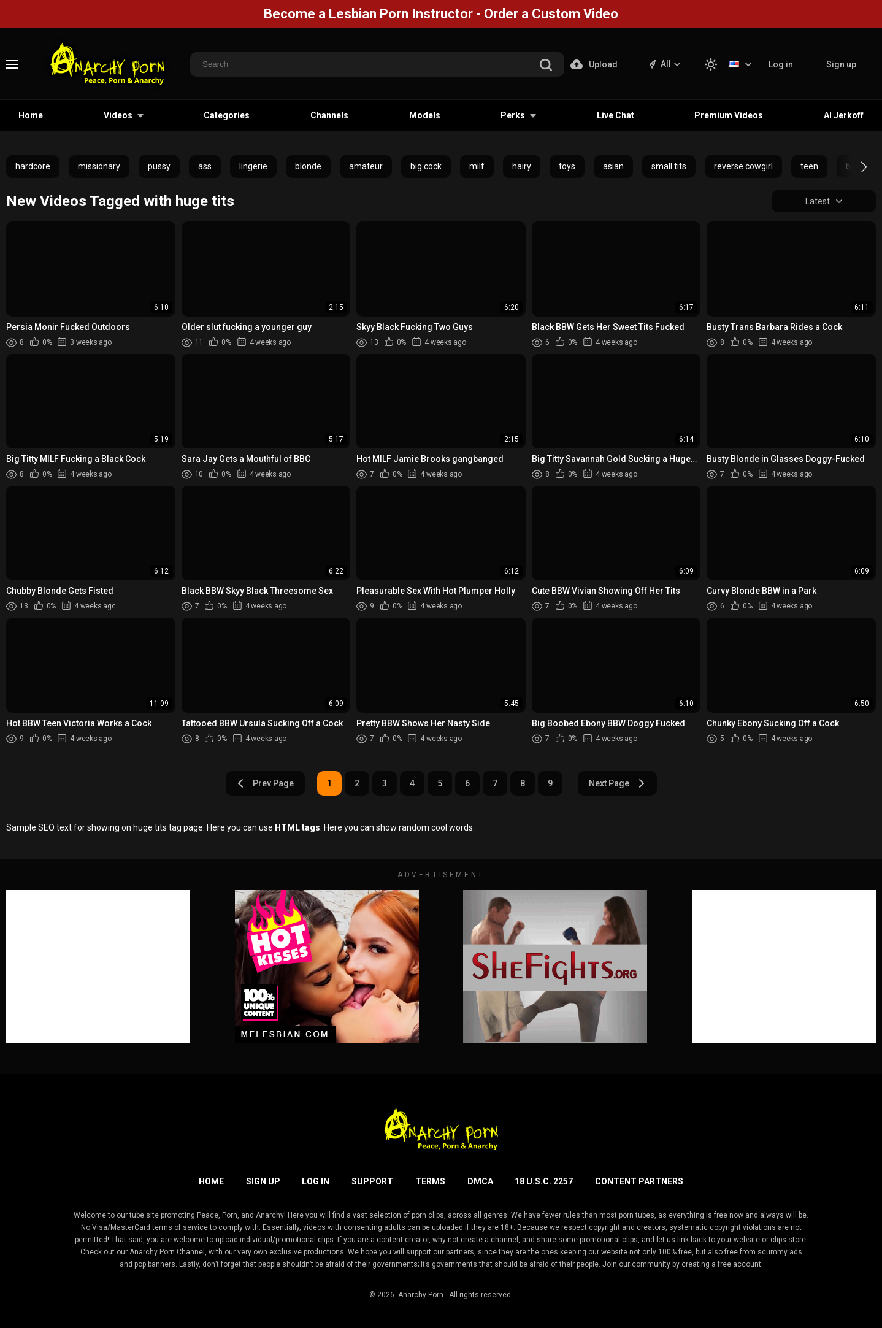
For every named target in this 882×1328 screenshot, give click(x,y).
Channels (329, 115)
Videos (118, 115)
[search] (546, 66)
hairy (521, 166)
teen (809, 166)
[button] (853, 166)
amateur (366, 166)
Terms (430, 1181)
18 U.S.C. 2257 (544, 1181)
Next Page (617, 783)
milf (477, 166)
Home (30, 115)
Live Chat (615, 115)
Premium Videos (728, 115)
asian (613, 166)
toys (567, 166)
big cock (426, 166)
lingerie (253, 166)
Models (424, 115)
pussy (159, 166)
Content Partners (639, 1181)
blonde (308, 166)
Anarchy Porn (420, 1295)
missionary (99, 166)
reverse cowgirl (743, 166)
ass (205, 166)
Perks (512, 115)
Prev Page (265, 783)
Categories (227, 115)
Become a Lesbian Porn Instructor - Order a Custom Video (441, 13)
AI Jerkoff (844, 115)
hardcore (32, 166)
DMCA (480, 1181)
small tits (668, 166)
